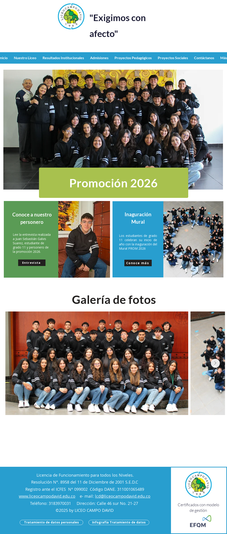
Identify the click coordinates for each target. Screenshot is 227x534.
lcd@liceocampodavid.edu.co (122, 496)
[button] (26, 57)
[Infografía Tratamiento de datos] (119, 522)
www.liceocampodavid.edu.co (47, 496)
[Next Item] (215, 363)
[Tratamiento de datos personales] (51, 522)
